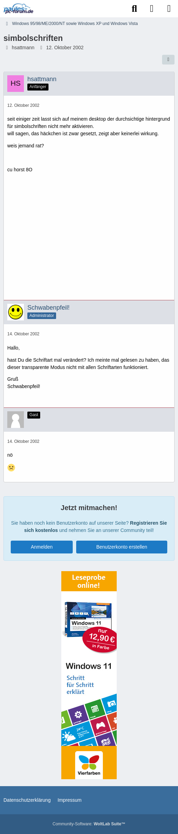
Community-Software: (89, 824)
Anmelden (42, 547)
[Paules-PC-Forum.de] (18, 9)
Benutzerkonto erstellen (121, 547)
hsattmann (23, 47)
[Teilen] (168, 60)
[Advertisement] (89, 239)
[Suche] (134, 9)
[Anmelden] (152, 8)
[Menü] (169, 9)
